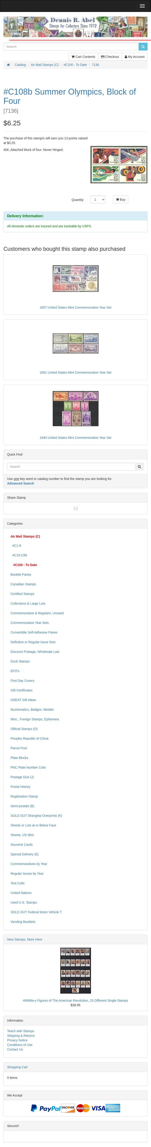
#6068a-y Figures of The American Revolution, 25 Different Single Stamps (75, 1000)
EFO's (15, 671)
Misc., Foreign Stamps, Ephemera (35, 719)
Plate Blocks (19, 758)
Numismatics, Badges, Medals (32, 709)
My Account (135, 57)
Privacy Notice (17, 1040)
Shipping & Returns (21, 1035)
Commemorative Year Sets (30, 623)
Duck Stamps (20, 661)
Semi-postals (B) (22, 806)
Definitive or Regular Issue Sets (33, 642)
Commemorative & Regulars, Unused (37, 613)
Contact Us (15, 1049)
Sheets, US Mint (22, 835)
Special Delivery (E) (25, 854)
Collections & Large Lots (28, 603)
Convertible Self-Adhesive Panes (34, 632)
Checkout (110, 57)
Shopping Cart (17, 1067)
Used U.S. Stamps (24, 902)
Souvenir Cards (22, 844)
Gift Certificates (22, 690)
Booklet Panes (21, 574)
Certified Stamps (22, 594)
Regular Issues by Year (27, 873)
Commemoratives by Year (29, 864)
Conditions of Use (20, 1045)
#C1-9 (16, 545)
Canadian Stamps (23, 584)
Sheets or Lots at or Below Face (33, 825)
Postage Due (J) (22, 777)
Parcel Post (19, 748)
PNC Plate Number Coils (28, 767)
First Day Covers (22, 680)
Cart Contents (83, 57)
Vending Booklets (23, 922)
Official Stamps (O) (24, 729)
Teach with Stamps (20, 1031)
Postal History (20, 787)
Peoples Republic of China (29, 738)
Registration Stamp (24, 796)
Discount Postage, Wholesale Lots (35, 652)
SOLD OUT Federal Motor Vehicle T (36, 912)
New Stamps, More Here (24, 939)
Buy (120, 199)
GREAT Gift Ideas (23, 700)
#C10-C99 (19, 555)
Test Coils (18, 883)
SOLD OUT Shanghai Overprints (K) (36, 815)
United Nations (21, 893)
